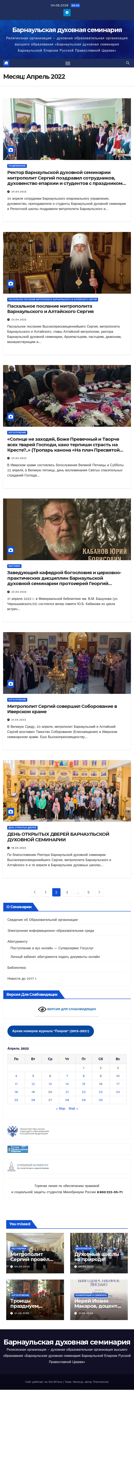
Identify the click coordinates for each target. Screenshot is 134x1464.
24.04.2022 (19, 191)
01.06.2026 (22, 1313)
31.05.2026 (85, 1313)
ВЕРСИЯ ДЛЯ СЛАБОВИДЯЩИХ (67, 1009)
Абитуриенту (17, 942)
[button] (127, 63)
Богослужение (17, 433)
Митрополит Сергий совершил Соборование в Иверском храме (62, 709)
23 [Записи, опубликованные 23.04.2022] (101, 1092)
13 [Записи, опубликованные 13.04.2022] (50, 1084)
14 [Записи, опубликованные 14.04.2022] (67, 1084)
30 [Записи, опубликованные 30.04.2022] (101, 1100)
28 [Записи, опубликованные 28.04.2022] (67, 1100)
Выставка (14, 566)
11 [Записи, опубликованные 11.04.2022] (16, 1084)
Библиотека (16, 968)
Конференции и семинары (91, 1295)
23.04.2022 (19, 319)
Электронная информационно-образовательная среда (50, 931)
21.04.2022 (18, 720)
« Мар (60, 1109)
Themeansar (101, 1382)
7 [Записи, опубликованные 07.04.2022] (67, 1076)
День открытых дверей (22, 828)
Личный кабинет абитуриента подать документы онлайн (55, 957)
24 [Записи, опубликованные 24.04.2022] (118, 1092)
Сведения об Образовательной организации (42, 920)
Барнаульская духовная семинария (67, 30)
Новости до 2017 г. (22, 979)
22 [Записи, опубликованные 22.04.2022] (84, 1092)
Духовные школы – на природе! (98, 1256)
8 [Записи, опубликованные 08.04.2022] (84, 1076)
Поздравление (17, 166)
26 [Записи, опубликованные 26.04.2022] (33, 1100)
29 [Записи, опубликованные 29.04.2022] (84, 1100)
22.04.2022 (19, 591)
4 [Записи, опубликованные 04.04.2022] (16, 1076)
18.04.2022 (18, 848)
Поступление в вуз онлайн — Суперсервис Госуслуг (52, 948)
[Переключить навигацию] (67, 63)
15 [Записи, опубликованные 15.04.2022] (83, 1084)
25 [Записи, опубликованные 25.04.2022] (16, 1100)
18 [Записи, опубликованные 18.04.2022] (16, 1092)
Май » (73, 1109)
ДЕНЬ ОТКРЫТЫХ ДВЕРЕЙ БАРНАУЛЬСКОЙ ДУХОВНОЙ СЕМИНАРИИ (58, 837)
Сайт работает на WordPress (44, 1382)
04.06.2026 (22, 1266)
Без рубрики (19, 1249)
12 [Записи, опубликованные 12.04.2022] (33, 1084)
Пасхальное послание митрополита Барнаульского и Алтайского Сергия (52, 299)
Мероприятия (84, 1249)
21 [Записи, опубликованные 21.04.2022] (67, 1092)
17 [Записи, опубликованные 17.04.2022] (118, 1084)
